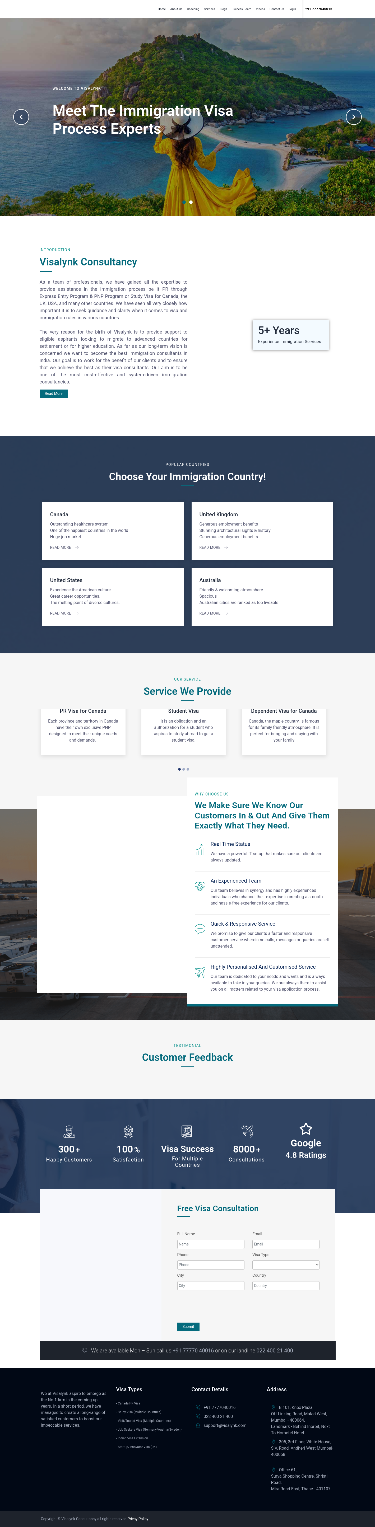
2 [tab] (191, 202)
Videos (260, 9)
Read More (54, 393)
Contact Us (277, 9)
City (180, 1275)
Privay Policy (137, 1519)
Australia (210, 580)
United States (66, 580)
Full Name (186, 1233)
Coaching (193, 9)
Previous (21, 117)
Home (162, 9)
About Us (176, 9)
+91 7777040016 (220, 1407)
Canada (59, 514)
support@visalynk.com (225, 1425)
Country (259, 1275)
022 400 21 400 (218, 1416)
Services (209, 9)
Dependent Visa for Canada (284, 711)
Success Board (241, 9)
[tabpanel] (187, 117)
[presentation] (217, 1306)
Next (354, 117)
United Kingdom (219, 514)
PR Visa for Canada (83, 711)
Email (257, 1233)
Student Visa (183, 711)
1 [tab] (184, 202)
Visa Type (260, 1254)
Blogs (223, 9)
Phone (183, 1254)
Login (292, 9)
